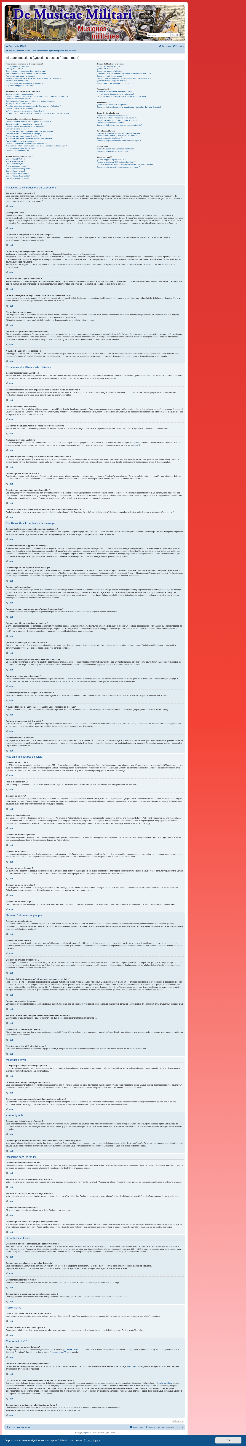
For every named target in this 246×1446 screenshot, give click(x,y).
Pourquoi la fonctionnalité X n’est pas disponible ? (115, 162)
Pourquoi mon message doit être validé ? (21, 148)
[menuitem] (23, 46)
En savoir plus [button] (92, 1440)
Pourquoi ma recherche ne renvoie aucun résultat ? (116, 118)
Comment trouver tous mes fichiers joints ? (112, 151)
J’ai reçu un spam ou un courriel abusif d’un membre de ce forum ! (121, 96)
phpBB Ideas (131, 1366)
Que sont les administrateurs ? (108, 66)
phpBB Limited (73, 1349)
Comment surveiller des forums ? (109, 138)
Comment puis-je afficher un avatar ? (20, 108)
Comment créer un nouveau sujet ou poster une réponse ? (28, 122)
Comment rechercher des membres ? (110, 122)
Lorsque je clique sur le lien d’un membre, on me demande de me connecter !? (39, 113)
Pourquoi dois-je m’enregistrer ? (18, 66)
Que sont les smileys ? (14, 164)
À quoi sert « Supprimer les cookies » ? (21, 86)
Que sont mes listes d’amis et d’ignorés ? (112, 105)
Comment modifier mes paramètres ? (20, 94)
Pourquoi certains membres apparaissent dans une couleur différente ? (123, 78)
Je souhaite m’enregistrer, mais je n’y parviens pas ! (26, 71)
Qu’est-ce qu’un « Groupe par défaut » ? (111, 81)
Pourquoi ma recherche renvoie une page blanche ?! (116, 120)
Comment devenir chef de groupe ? (109, 76)
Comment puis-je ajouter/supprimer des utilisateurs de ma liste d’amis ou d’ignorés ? (128, 107)
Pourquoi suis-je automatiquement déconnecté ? (24, 83)
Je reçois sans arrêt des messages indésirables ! (115, 94)
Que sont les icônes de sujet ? (17, 178)
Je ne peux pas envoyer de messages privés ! (114, 91)
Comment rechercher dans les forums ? (111, 115)
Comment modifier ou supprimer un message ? (24, 124)
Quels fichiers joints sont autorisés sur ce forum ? (115, 149)
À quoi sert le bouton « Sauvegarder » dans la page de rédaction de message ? (36, 146)
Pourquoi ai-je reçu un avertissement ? (20, 141)
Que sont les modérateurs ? (107, 69)
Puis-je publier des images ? (17, 166)
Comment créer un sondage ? (17, 129)
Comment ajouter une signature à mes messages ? (25, 126)
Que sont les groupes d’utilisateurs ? (110, 71)
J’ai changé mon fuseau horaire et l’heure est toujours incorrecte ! (31, 101)
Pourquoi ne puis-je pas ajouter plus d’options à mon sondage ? (30, 131)
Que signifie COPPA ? (14, 69)
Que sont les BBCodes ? (15, 159)
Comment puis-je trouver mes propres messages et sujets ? (119, 125)
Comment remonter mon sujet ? (18, 150)
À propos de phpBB (58, 1352)
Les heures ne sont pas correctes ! (19, 99)
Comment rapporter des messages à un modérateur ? (26, 143)
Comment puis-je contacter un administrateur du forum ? (118, 167)
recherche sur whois (163, 1383)
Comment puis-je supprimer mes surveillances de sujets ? (118, 141)
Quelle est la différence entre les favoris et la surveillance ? (119, 133)
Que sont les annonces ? (15, 171)
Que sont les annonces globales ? (19, 169)
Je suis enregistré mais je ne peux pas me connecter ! (26, 73)
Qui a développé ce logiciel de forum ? (111, 160)
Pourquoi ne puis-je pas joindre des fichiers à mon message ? (29, 138)
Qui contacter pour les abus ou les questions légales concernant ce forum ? (125, 164)
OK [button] (228, 1440)
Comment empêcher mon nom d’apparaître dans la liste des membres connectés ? (37, 96)
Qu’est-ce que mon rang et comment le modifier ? (25, 111)
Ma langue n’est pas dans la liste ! (19, 103)
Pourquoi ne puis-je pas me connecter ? (21, 76)
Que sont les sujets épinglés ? (17, 173)
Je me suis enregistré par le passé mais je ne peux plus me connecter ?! (33, 78)
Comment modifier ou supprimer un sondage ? (24, 134)
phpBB (136, 445)
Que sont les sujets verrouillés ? (18, 176)
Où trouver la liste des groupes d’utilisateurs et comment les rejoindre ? (123, 73)
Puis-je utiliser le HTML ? (15, 161)
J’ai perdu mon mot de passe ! (17, 81)
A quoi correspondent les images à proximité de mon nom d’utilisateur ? (33, 106)
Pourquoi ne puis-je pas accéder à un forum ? (23, 136)
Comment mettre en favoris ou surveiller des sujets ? (116, 136)
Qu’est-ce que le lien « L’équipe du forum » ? (113, 83)
